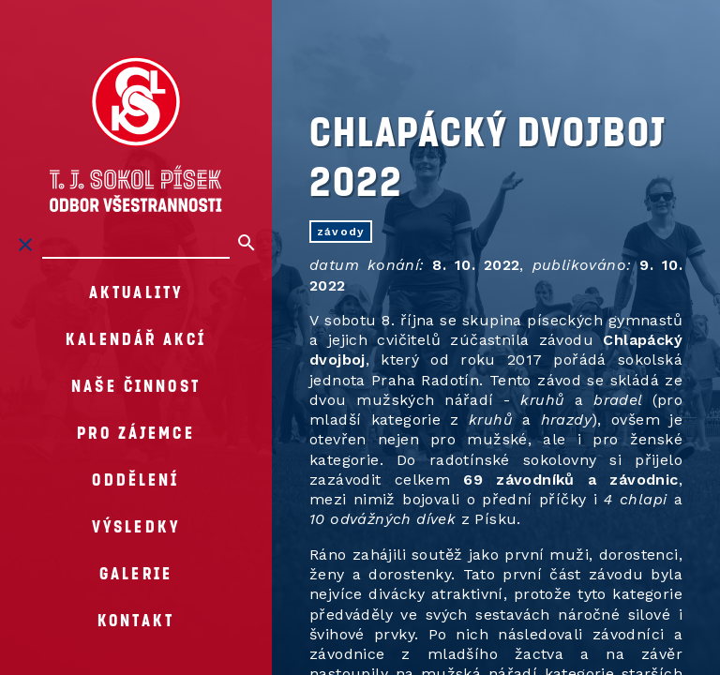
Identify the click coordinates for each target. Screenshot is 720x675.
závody (341, 231)
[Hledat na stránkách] (136, 245)
